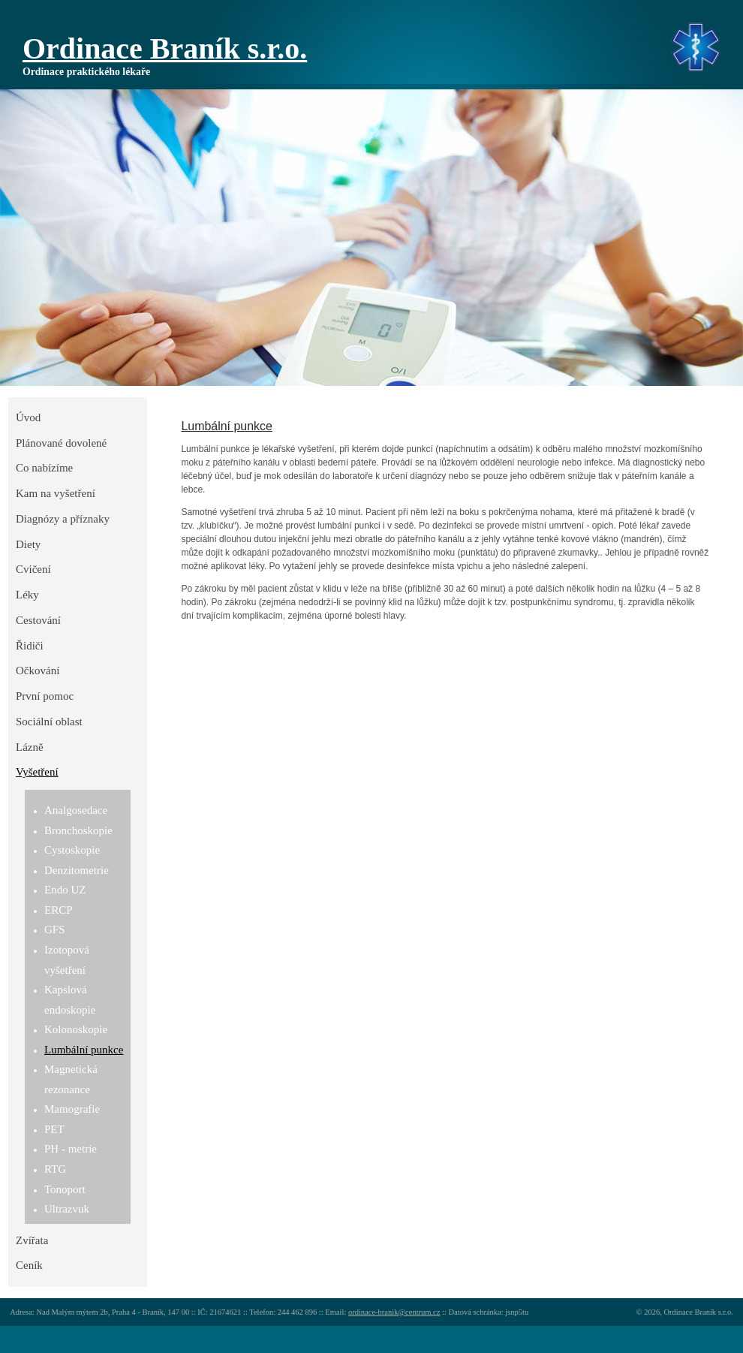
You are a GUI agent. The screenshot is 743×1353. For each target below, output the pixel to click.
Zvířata (32, 1240)
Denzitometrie (76, 870)
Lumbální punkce (83, 1050)
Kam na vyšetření (55, 493)
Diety (28, 544)
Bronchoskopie (78, 830)
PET (54, 1129)
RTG (55, 1169)
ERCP (58, 910)
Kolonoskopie (75, 1029)
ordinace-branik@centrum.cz (394, 1312)
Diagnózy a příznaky (63, 519)
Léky (27, 595)
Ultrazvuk (66, 1209)
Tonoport (65, 1189)
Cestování (38, 620)
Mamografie (72, 1109)
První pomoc (45, 696)
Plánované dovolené (61, 443)
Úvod (28, 417)
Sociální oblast (49, 722)
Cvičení (33, 569)
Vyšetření (37, 772)
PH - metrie (70, 1149)
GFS (54, 930)
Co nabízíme (44, 468)
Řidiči (30, 646)
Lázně (30, 747)
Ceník (29, 1265)
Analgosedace (75, 810)
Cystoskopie (72, 850)
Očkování (37, 670)
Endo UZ (65, 890)
